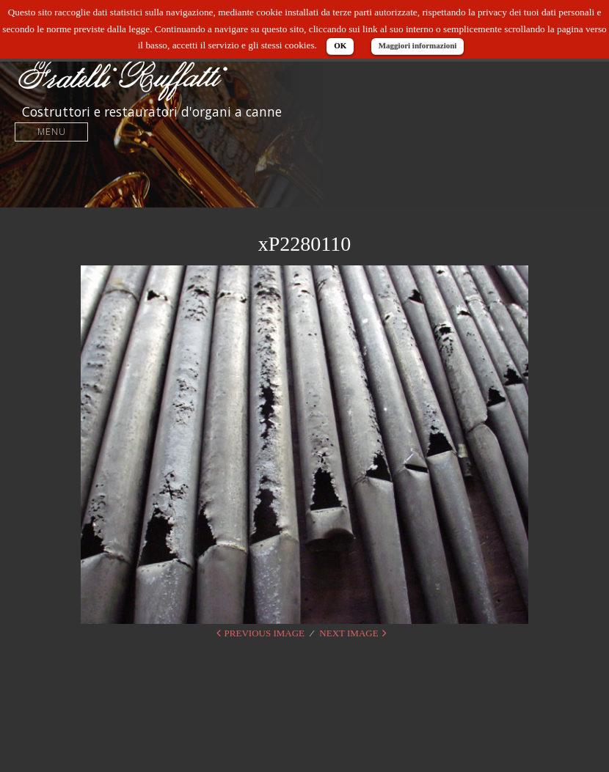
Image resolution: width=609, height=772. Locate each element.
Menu (51, 131)
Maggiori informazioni (418, 45)
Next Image (348, 633)
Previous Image (264, 633)
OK (340, 45)
